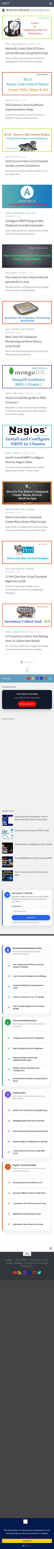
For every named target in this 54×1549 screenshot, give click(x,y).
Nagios (8, 453)
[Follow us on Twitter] (50, 678)
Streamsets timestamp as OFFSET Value (32, 830)
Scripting (15, 329)
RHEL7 (21, 393)
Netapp (23, 632)
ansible (8, 213)
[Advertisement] (22, 762)
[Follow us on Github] (46, 678)
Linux (7, 44)
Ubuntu (16, 453)
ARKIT (5, 3)
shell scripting (18, 44)
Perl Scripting (17, 569)
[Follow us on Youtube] (28, 678)
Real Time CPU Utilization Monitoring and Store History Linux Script (23, 341)
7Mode (8, 632)
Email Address (17, 906)
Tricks (14, 273)
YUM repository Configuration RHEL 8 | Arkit (33, 844)
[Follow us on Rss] (33, 678)
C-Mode (16, 632)
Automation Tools (21, 213)
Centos (8, 393)
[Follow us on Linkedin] (37, 678)
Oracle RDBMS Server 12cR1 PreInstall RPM (33, 858)
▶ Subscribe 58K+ (27, 704)
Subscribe (31, 917)
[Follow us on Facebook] (41, 678)
